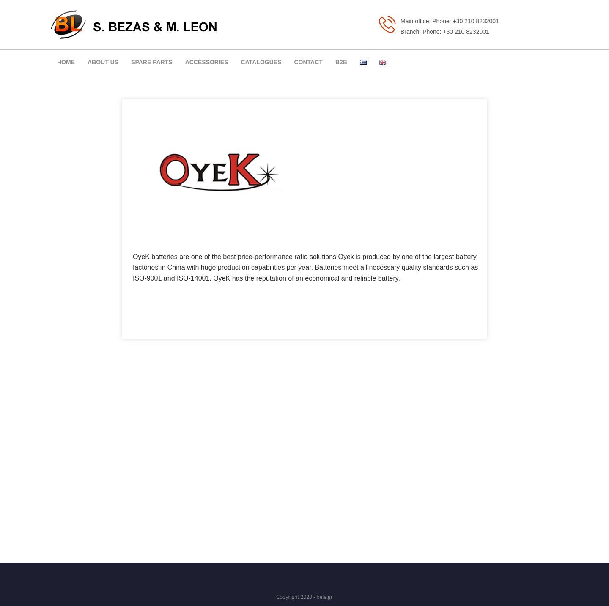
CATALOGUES (261, 62)
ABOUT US (103, 62)
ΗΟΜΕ (66, 62)
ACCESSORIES (206, 62)
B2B (341, 62)
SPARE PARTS (152, 62)
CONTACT (308, 62)
